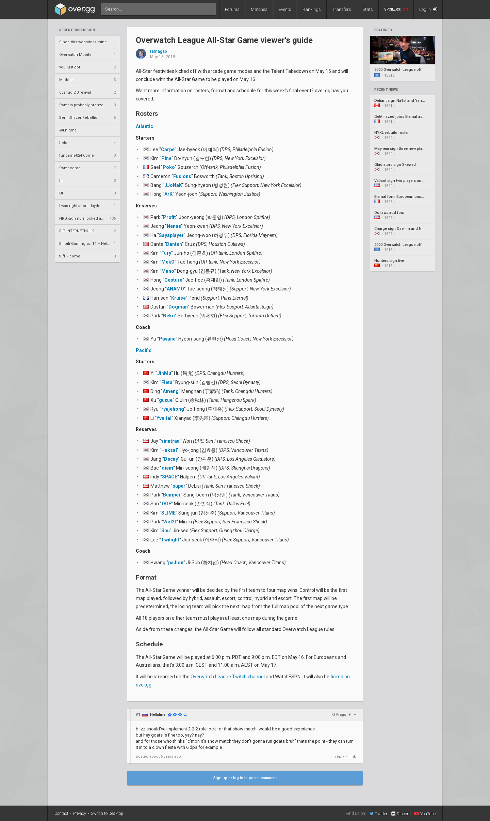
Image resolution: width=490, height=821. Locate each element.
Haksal (169, 450)
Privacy (79, 813)
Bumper (172, 495)
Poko (169, 167)
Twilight (170, 539)
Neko (169, 315)
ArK (168, 194)
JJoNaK (173, 185)
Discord (401, 814)
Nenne (174, 226)
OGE (166, 503)
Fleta (167, 382)
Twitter (378, 813)
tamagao (158, 51)
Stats (367, 9)
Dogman (178, 307)
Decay (171, 459)
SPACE (169, 476)
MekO (168, 262)
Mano (167, 271)
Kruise (178, 298)
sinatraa (170, 441)
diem (167, 468)
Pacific (143, 350)
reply (339, 756)
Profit (169, 217)
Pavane (167, 339)
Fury (166, 253)
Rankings (312, 9)
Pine (166, 158)
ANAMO (175, 288)
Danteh (174, 244)
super (179, 486)
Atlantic (144, 126)
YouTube (425, 813)
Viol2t (169, 521)
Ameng (171, 391)
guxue (166, 400)
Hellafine (157, 714)
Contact (61, 813)
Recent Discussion (77, 30)
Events (285, 9)
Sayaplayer (171, 235)
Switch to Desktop (107, 813)
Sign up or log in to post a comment (245, 778)
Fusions (182, 176)
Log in (428, 9)
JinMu (164, 373)
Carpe (168, 149)
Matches (259, 9)
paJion (175, 562)
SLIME (168, 513)
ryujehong (172, 409)
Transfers (341, 9)
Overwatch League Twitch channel (228, 676)
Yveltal (164, 418)
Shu (165, 530)
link (352, 756)
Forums (232, 9)
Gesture (173, 280)
